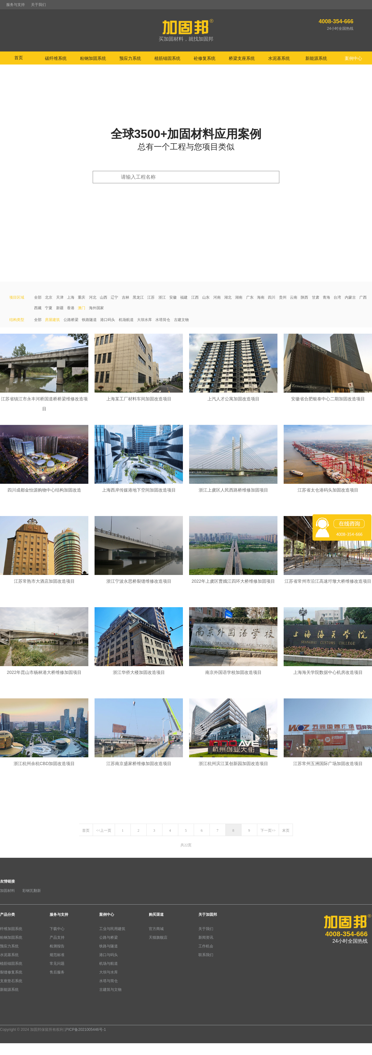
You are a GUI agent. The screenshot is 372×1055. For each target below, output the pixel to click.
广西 (363, 297)
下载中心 (57, 929)
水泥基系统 (9, 955)
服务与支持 (15, 4)
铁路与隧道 (108, 946)
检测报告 (57, 946)
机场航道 (126, 320)
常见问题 (57, 963)
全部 (38, 297)
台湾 (337, 297)
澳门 (81, 308)
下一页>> (268, 830)
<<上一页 (104, 830)
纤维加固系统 (11, 929)
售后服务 (57, 972)
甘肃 (315, 297)
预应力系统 (9, 946)
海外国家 (96, 308)
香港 (70, 308)
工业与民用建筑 (112, 929)
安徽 (173, 297)
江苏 (151, 297)
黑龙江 (138, 297)
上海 (70, 297)
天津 (60, 297)
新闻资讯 (205, 937)
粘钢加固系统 (11, 937)
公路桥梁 (71, 320)
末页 (286, 830)
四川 (271, 297)
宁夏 (48, 308)
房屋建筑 (52, 320)
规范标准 (57, 955)
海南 (260, 297)
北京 (48, 297)
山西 (103, 297)
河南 (217, 297)
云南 (293, 297)
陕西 (304, 297)
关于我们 (38, 4)
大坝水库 (144, 320)
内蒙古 (350, 297)
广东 (250, 297)
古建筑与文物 (110, 989)
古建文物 (181, 320)
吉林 (125, 297)
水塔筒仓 (162, 320)
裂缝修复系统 (11, 972)
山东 (206, 297)
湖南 (238, 297)
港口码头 (107, 320)
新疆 (60, 308)
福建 (184, 297)
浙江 (162, 297)
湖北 (228, 297)
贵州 (282, 297)
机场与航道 (108, 963)
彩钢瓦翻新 (31, 890)
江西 (195, 297)
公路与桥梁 (108, 937)
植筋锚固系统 (11, 963)
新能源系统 (9, 989)
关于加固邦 (207, 914)
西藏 (38, 308)
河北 (92, 297)
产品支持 (57, 937)
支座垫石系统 (11, 981)
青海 (326, 297)
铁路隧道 (89, 320)
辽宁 (114, 297)
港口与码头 (108, 955)
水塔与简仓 (108, 981)
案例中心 (106, 914)
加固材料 (7, 890)
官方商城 (156, 929)
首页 (18, 57)
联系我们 (205, 955)
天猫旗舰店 (158, 937)
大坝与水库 (108, 972)
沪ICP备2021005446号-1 (85, 1029)
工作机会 (205, 946)
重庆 (81, 297)
